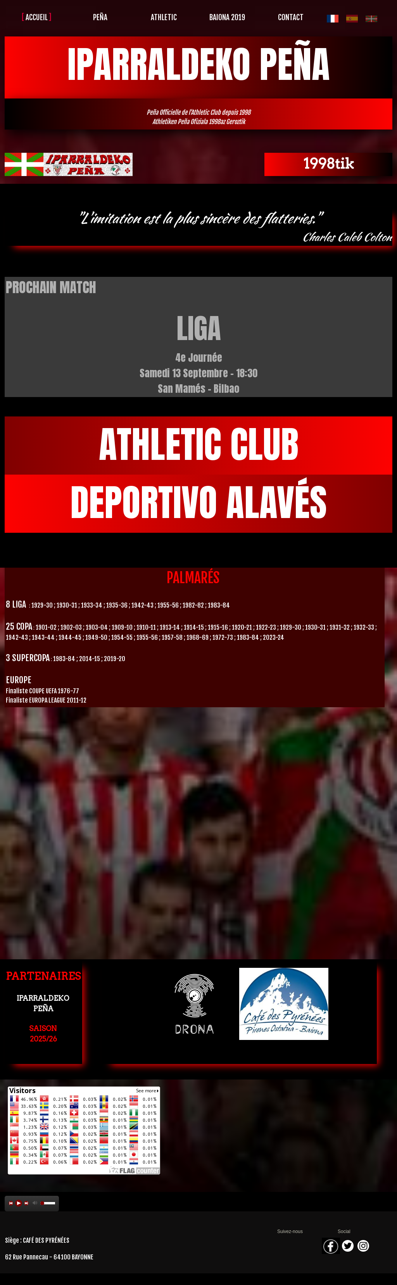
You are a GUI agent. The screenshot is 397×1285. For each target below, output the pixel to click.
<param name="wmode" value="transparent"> (198, 819)
